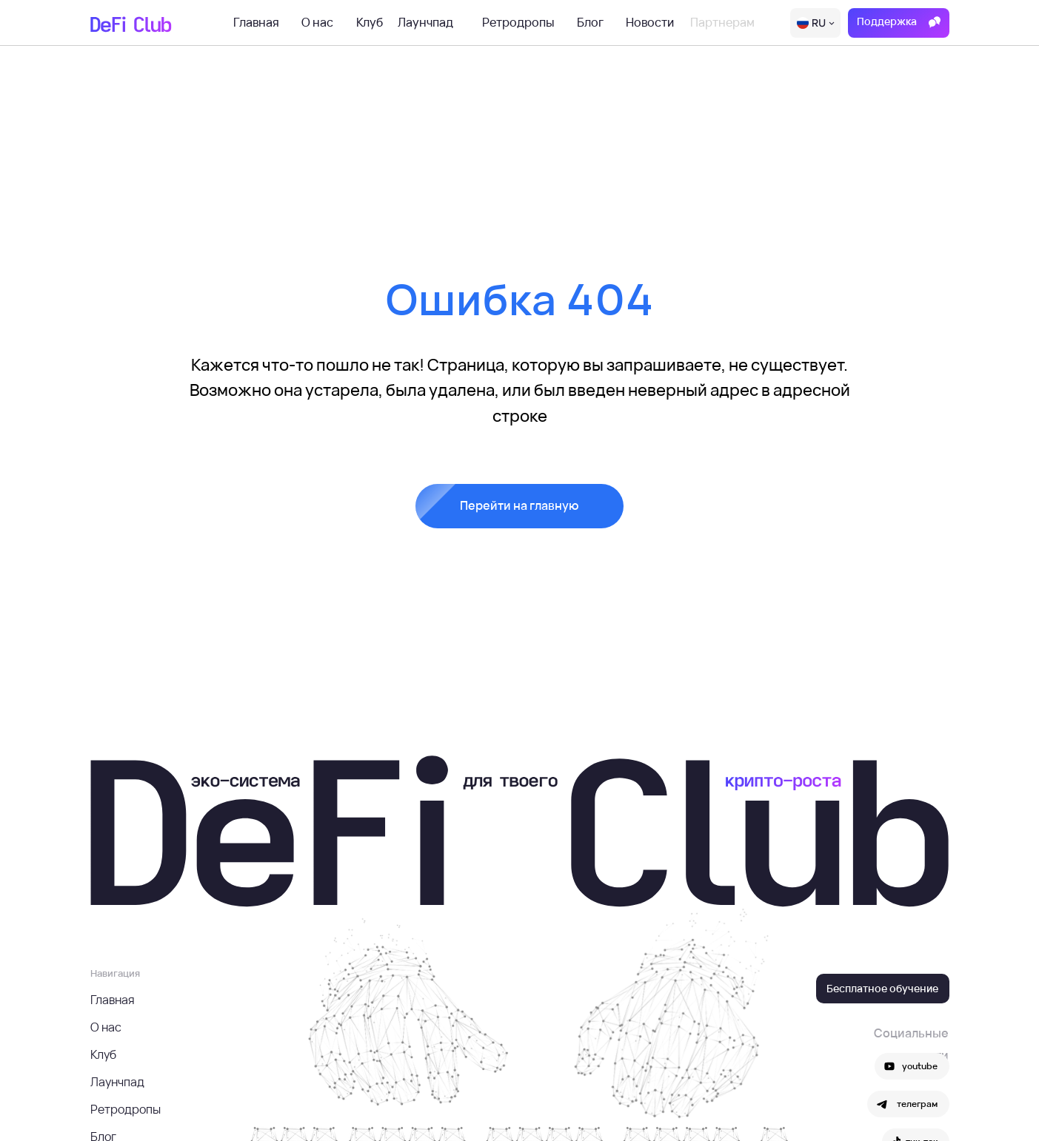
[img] (815, 23)
